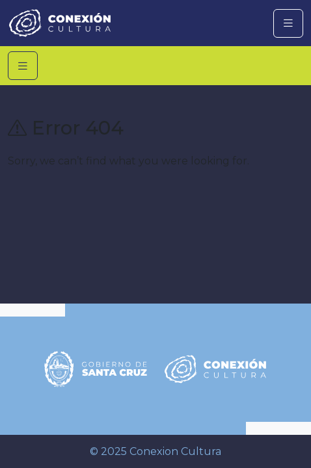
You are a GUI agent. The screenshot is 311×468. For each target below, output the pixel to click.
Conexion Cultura (175, 451)
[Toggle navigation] (288, 23)
